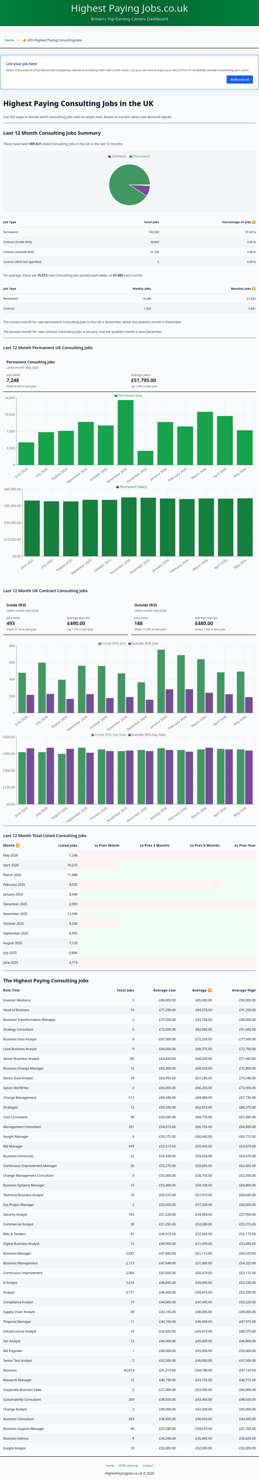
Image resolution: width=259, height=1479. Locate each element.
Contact (148, 1465)
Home (9, 40)
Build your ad (240, 79)
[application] (129, 181)
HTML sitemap (128, 1465)
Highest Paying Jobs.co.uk (129, 8)
